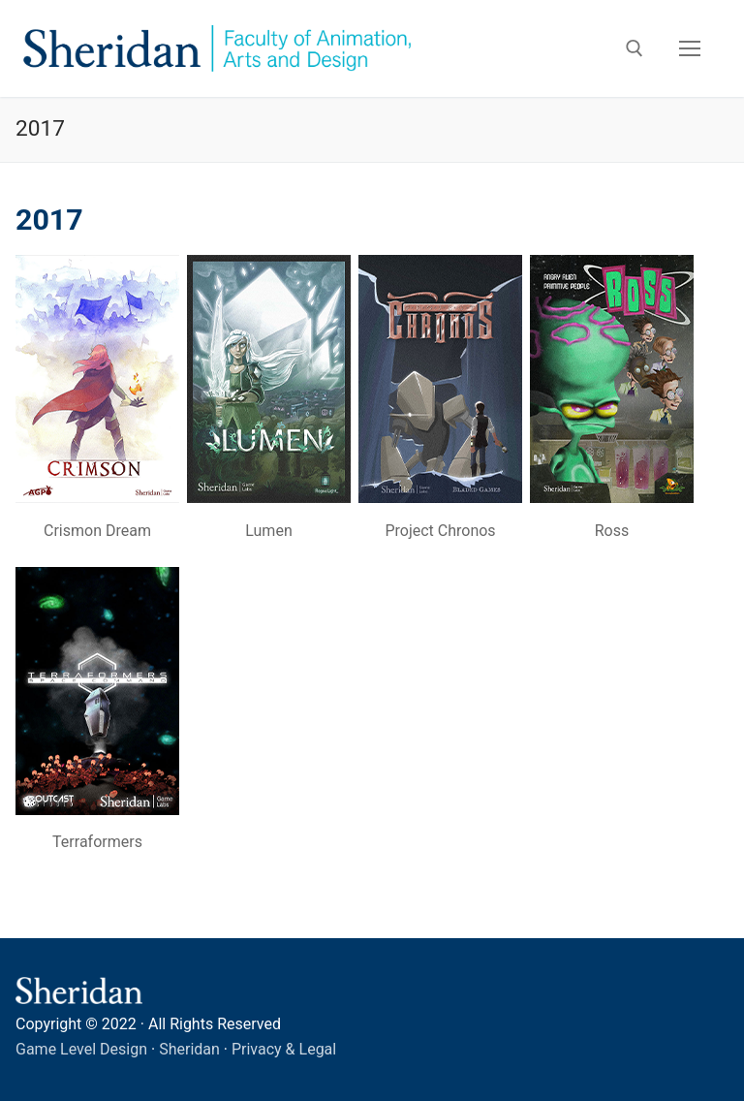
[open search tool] (634, 48)
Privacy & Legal (284, 1049)
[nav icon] (690, 48)
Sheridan (189, 1049)
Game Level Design (81, 1049)
